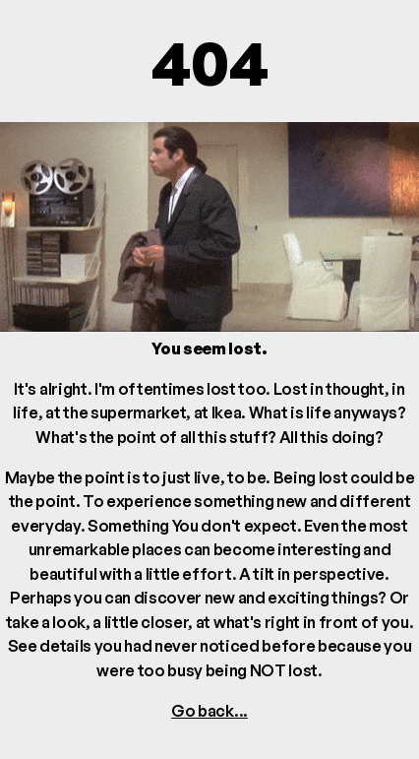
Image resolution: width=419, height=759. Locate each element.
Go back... (209, 710)
